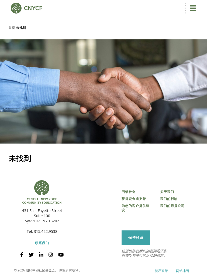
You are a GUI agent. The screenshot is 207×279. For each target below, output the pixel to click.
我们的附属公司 (172, 206)
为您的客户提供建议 (136, 208)
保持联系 (135, 237)
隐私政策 (161, 270)
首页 (12, 27)
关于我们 (167, 192)
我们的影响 (169, 199)
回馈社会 (129, 192)
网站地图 (182, 270)
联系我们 (42, 243)
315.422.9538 (45, 231)
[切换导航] (193, 8)
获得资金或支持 (134, 199)
